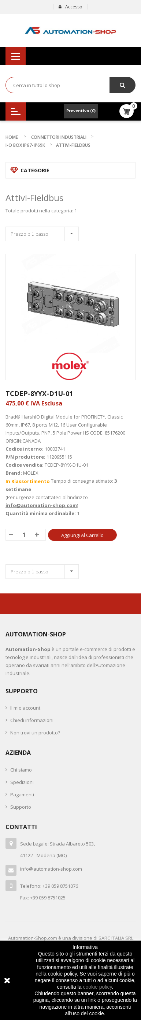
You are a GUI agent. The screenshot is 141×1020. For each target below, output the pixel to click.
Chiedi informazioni (31, 720)
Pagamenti (22, 794)
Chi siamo (21, 769)
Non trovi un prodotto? (35, 732)
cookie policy (97, 987)
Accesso (70, 7)
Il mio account (25, 708)
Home (11, 137)
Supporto (20, 807)
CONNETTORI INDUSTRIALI (58, 137)
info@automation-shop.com (41, 505)
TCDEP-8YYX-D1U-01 (39, 393)
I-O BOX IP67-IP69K (25, 145)
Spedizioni (22, 782)
